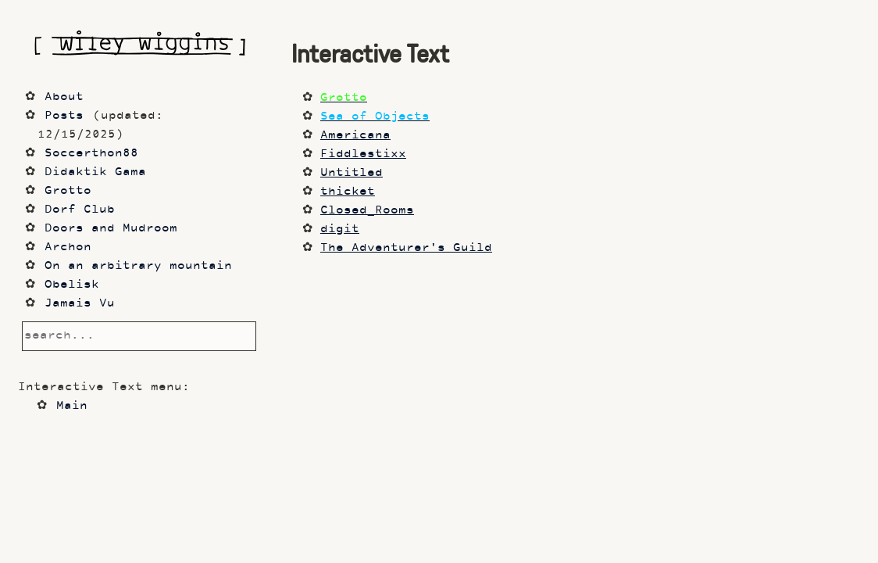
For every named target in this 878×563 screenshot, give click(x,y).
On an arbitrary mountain (138, 266)
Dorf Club (80, 210)
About (64, 97)
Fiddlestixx (363, 154)
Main (71, 406)
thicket (347, 192)
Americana (355, 135)
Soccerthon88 (91, 153)
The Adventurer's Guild (406, 248)
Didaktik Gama (95, 172)
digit (339, 229)
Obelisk (72, 285)
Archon (68, 247)
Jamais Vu (80, 304)
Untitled (351, 173)
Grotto (68, 191)
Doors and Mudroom (111, 229)
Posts (64, 116)
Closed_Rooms (367, 211)
